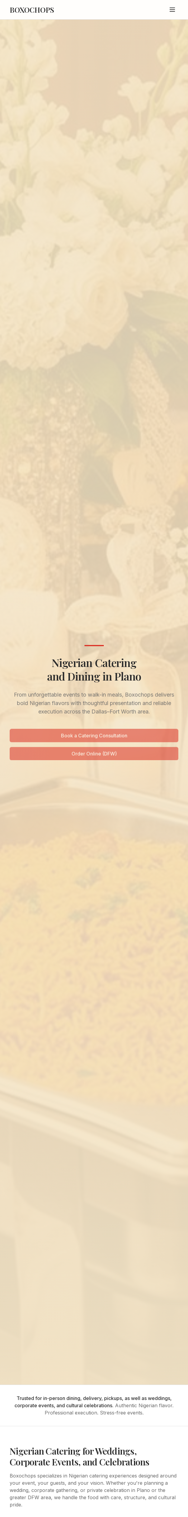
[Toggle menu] (172, 10)
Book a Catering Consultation (94, 736)
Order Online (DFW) (94, 754)
